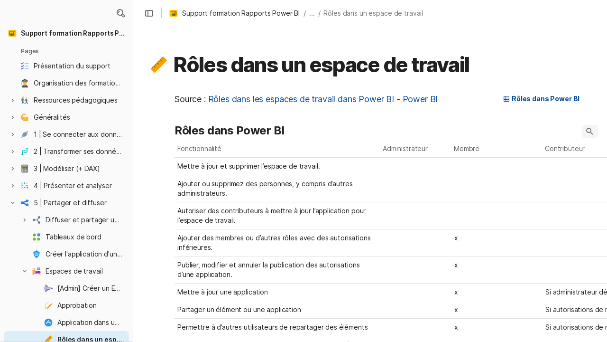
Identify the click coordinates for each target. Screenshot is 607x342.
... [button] (312, 13)
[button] (120, 13)
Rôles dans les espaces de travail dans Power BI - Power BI (323, 99)
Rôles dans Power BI (541, 99)
